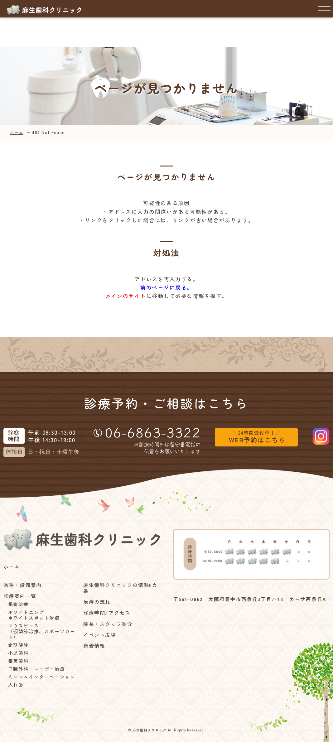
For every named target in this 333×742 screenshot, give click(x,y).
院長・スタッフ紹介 (108, 624)
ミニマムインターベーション (41, 677)
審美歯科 (18, 661)
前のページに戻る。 (166, 287)
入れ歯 (16, 684)
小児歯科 (18, 653)
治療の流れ (97, 602)
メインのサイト (125, 296)
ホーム (16, 132)
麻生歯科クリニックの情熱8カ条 (120, 588)
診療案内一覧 (19, 596)
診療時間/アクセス (106, 613)
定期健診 (18, 645)
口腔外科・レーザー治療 (36, 669)
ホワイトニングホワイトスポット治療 (34, 615)
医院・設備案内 (22, 585)
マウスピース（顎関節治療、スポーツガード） (41, 631)
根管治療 (18, 604)
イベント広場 (99, 635)
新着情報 (94, 646)
